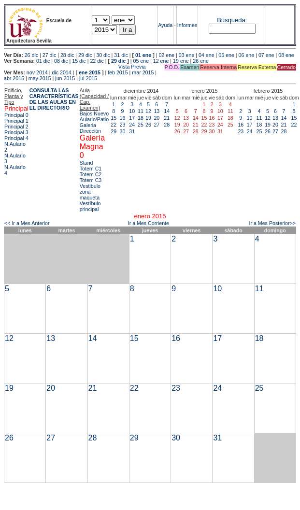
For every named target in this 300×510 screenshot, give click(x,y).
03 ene (187, 55)
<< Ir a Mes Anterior (27, 223)
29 (113, 131)
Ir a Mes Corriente (148, 223)
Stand (86, 163)
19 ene (181, 61)
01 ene (143, 55)
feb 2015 (118, 72)
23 (123, 125)
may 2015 (40, 78)
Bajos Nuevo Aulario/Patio (94, 116)
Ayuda (165, 25)
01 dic (43, 61)
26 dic (31, 55)
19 (148, 118)
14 (167, 111)
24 (132, 125)
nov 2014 (37, 72)
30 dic (103, 55)
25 (140, 125)
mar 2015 (143, 72)
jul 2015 (88, 78)
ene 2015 (89, 72)
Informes (187, 25)
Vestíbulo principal (90, 206)
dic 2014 (61, 72)
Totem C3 (91, 180)
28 (167, 125)
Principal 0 (16, 115)
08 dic (61, 61)
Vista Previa (75, 67)
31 (132, 131)
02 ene (166, 55)
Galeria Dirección (90, 128)
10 (132, 111)
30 (123, 131)
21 (167, 118)
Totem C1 (91, 168)
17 (132, 118)
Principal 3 (16, 132)
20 (156, 118)
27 (156, 125)
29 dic (85, 55)
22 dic (96, 61)
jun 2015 (65, 78)
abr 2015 (14, 78)
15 (113, 118)
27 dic (49, 55)
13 (156, 111)
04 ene (206, 55)
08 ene (286, 55)
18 (140, 118)
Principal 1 (16, 121)
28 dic (67, 55)
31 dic (121, 55)
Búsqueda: (232, 20)
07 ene (266, 55)
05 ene (226, 55)
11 (140, 111)
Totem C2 (91, 174)
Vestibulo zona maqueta (90, 191)
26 (148, 125)
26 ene (201, 61)
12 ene (161, 61)
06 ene (247, 55)
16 (123, 118)
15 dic (79, 61)
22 (113, 125)
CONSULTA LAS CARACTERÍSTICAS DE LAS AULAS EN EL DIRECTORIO (54, 99)
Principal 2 (16, 126)
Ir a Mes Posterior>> (272, 223)
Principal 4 (16, 138)
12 (148, 111)
